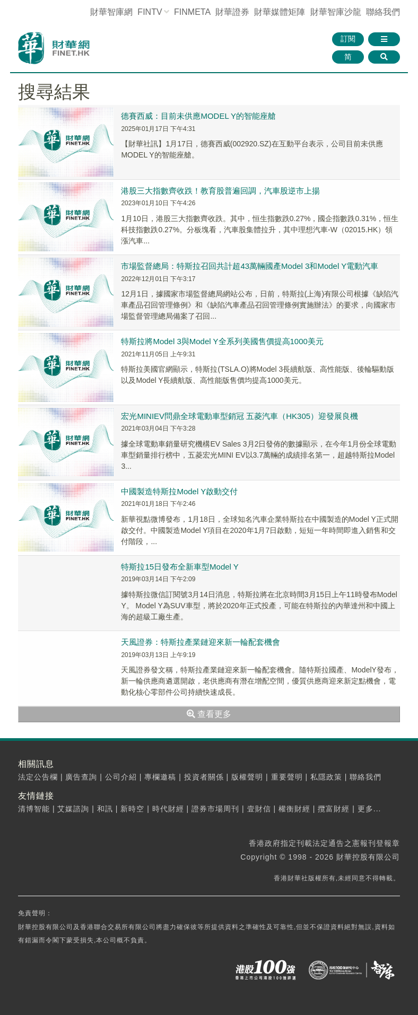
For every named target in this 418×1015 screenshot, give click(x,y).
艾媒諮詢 (73, 808)
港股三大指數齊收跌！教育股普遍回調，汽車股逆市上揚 (220, 190)
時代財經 (168, 808)
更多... (369, 808)
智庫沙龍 (335, 11)
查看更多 (209, 714)
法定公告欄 (38, 777)
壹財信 (259, 808)
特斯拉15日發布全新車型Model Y (179, 566)
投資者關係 (204, 777)
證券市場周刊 (215, 808)
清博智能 (34, 808)
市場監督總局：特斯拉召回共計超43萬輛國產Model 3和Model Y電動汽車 (249, 265)
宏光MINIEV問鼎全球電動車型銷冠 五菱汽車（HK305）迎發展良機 (239, 416)
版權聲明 (247, 777)
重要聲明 (287, 777)
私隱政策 (326, 777)
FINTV (149, 11)
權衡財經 (294, 808)
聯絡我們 (383, 11)
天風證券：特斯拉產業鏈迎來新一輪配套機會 (200, 641)
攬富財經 (334, 808)
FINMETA (192, 11)
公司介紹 (121, 777)
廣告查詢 (81, 777)
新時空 (132, 808)
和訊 (105, 808)
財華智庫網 (111, 11)
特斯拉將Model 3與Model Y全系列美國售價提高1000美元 (222, 341)
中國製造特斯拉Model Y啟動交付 (179, 491)
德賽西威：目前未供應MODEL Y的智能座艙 (198, 115)
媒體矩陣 (279, 11)
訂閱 (348, 38)
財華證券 (232, 11)
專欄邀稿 (160, 777)
